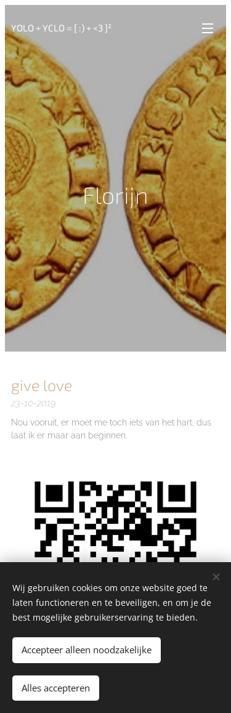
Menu (207, 28)
